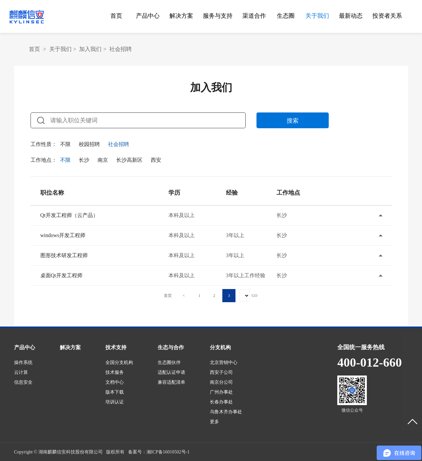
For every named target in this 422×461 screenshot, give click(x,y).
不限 (65, 144)
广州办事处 (221, 392)
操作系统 (23, 362)
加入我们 (90, 49)
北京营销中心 (223, 362)
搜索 (293, 120)
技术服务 (114, 372)
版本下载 (114, 392)
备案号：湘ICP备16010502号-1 (158, 451)
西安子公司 (221, 372)
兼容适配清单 (171, 382)
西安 (156, 160)
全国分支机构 (119, 362)
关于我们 (60, 49)
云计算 (21, 372)
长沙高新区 (129, 160)
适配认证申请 (171, 372)
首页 (116, 15)
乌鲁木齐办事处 (226, 411)
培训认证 (114, 402)
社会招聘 (120, 49)
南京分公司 (221, 382)
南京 (103, 160)
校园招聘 (89, 144)
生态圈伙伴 (169, 362)
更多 (214, 421)
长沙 (84, 160)
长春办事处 (221, 402)
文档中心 (114, 382)
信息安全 (23, 382)
